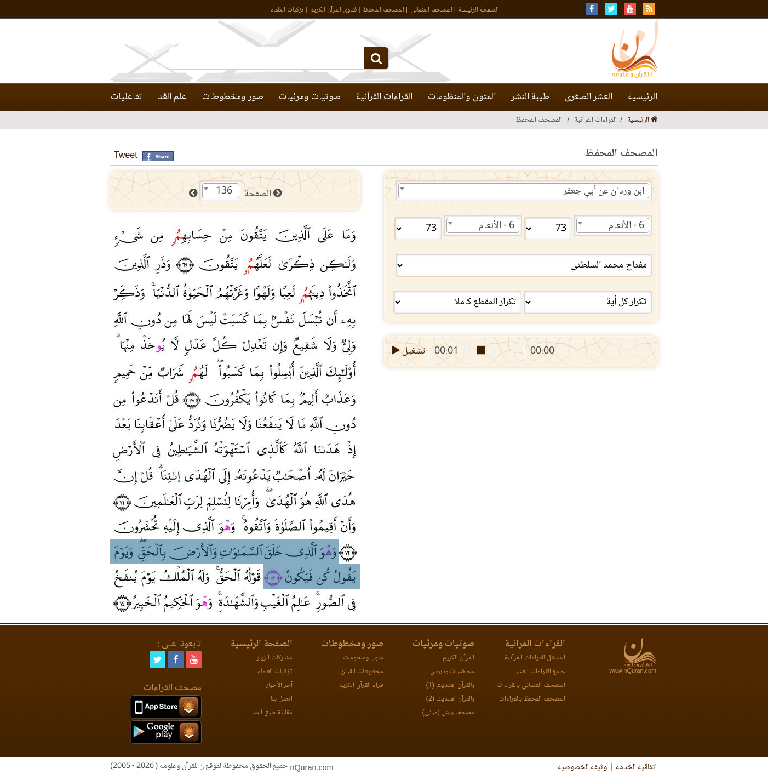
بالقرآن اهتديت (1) (450, 685)
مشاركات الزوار (275, 658)
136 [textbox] (224, 191)
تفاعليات (126, 97)
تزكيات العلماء (287, 10)
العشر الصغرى (588, 97)
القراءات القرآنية (384, 97)
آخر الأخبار (279, 685)
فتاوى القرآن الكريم (333, 10)
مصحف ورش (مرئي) (448, 713)
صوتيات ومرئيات (310, 97)
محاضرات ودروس (452, 672)
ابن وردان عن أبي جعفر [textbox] (603, 191)
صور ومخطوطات (232, 97)
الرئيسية (642, 97)
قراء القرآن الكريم (361, 685)
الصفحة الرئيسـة (478, 10)
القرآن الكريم (458, 658)
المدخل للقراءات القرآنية (534, 658)
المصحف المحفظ (383, 10)
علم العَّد (172, 97)
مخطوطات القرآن (362, 672)
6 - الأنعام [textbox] (626, 226)
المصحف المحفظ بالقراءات (532, 699)
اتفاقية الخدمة (636, 767)
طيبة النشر (530, 97)
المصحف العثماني (431, 10)
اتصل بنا (282, 699)
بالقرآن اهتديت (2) (450, 699)
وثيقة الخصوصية (582, 767)
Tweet (125, 156)
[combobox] (523, 190)
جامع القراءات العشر (540, 672)
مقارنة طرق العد (273, 713)
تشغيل (408, 351)
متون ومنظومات (363, 658)
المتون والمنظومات (462, 97)
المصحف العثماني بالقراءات (531, 685)
